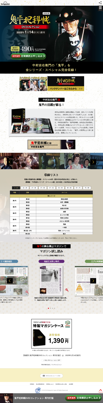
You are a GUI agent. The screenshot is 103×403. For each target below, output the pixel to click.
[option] (51, 161)
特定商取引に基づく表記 (61, 384)
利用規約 (32, 384)
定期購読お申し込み (28, 56)
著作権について (50, 384)
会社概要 (71, 384)
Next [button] (93, 162)
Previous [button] (10, 162)
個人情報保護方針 (40, 384)
